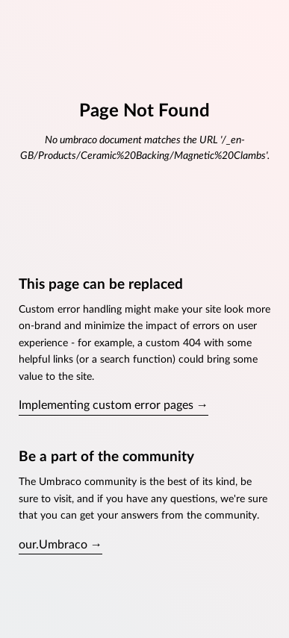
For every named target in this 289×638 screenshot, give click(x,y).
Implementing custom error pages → (113, 405)
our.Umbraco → (60, 545)
